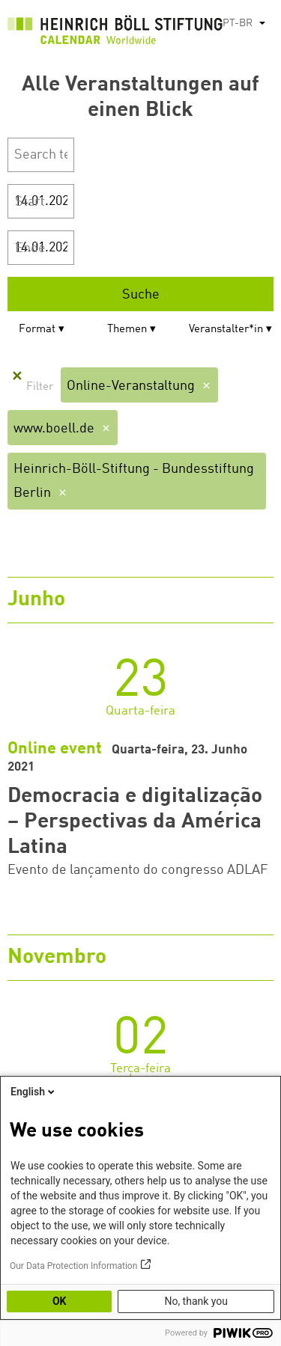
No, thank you (196, 1301)
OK (59, 1301)
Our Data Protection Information (73, 1266)
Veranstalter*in (226, 329)
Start (30, 202)
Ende (30, 248)
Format (37, 329)
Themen (127, 329)
